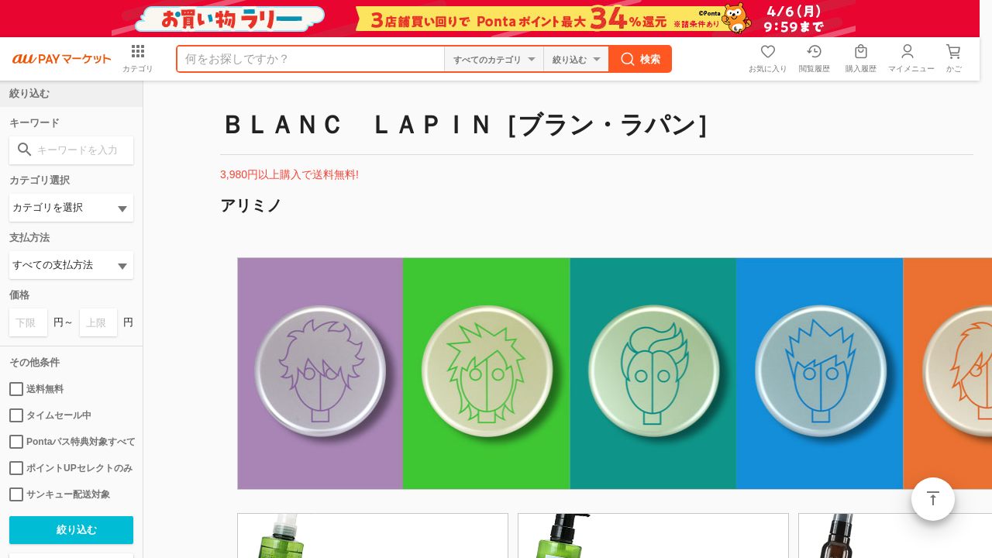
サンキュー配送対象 (59, 494)
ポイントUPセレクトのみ (71, 468)
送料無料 (36, 389)
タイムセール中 (50, 415)
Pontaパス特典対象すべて (71, 442)
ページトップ (933, 499)
